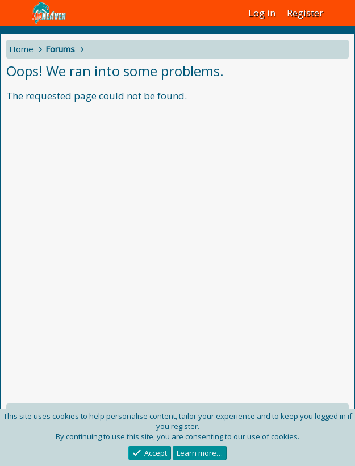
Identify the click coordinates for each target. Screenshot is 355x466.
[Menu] (15, 13)
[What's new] (341, 13)
